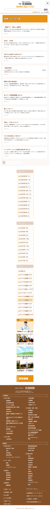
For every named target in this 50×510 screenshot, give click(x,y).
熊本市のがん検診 (32, 414)
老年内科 (30, 464)
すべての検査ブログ (26, 311)
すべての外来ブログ (26, 282)
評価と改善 (31, 450)
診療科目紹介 (30, 453)
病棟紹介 (6, 470)
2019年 (22, 253)
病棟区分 (8, 472)
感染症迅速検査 (32, 428)
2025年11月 (24, 194)
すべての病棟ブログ (26, 300)
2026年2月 (23, 183)
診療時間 (8, 400)
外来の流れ (9, 411)
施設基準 (8, 475)
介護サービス (7, 489)
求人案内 (6, 495)
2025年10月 (24, 198)
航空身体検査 (31, 425)
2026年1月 (23, 187)
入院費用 (30, 400)
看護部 (7, 465)
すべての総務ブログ (26, 278)
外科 (29, 469)
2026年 (22, 228)
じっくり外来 (9, 431)
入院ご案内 (7, 436)
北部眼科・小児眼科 (32, 498)
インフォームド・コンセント (13, 457)
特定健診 (30, 412)
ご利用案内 (5, 395)
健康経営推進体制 (32, 446)
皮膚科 (30, 471)
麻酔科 (30, 478)
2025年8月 (23, 205)
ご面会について (32, 404)
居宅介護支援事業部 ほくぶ (34, 501)
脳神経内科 (31, 458)
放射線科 (30, 480)
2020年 (22, 249)
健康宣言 (8, 485)
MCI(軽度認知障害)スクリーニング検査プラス (33, 434)
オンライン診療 (10, 405)
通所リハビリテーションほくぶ (35, 495)
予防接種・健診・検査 (32, 408)
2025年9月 (23, 201)
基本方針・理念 (10, 448)
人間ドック (31, 423)
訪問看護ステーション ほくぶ (34, 493)
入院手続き (9, 439)
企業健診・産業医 (32, 421)
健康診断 (30, 419)
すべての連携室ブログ (26, 314)
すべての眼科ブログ (26, 303)
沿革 (7, 450)
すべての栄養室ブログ (26, 296)
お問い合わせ (37, 12)
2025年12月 (24, 190)
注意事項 (8, 409)
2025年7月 (23, 208)
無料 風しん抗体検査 (33, 417)
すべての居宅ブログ (26, 307)
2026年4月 (23, 176)
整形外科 (30, 473)
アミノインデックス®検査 (34, 430)
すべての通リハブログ (26, 289)
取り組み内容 (31, 448)
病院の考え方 (7, 446)
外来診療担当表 (10, 402)
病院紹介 (5, 443)
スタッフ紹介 (7, 460)
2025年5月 (23, 216)
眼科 (29, 484)
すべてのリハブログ (26, 293)
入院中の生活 (31, 402)
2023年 (22, 239)
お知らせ (22, 271)
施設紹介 (8, 479)
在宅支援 (8, 452)
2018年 (22, 257)
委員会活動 (9, 455)
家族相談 (8, 429)
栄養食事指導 (9, 433)
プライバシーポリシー (32, 488)
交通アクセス (7, 501)
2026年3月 (23, 179)
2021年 (22, 246)
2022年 (22, 242)
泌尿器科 (30, 475)
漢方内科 (30, 460)
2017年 (22, 260)
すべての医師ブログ (26, 274)
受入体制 (8, 477)
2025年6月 (23, 212)
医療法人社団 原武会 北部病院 (22, 508)
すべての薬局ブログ (26, 285)
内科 (29, 456)
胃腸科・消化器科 (32, 467)
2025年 (22, 231)
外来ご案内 (7, 398)
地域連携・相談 (8, 492)
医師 (7, 462)
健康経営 (6, 482)
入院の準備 (31, 398)
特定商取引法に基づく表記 (12, 407)
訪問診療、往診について (12, 421)
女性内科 (30, 462)
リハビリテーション (11, 467)
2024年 (22, 235)
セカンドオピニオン (11, 426)
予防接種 (30, 410)
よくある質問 (45, 12)
